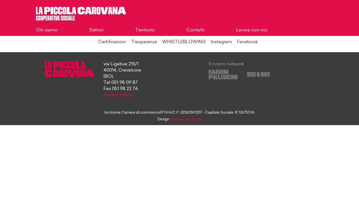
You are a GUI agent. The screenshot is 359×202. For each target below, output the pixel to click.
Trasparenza (144, 42)
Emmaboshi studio (186, 119)
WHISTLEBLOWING (184, 42)
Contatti (195, 30)
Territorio (145, 30)
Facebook (247, 42)
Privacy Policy (117, 95)
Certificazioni (112, 42)
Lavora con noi (251, 30)
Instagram (221, 42)
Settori (96, 30)
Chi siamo (46, 30)
